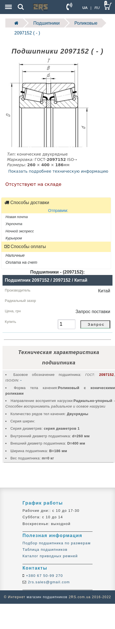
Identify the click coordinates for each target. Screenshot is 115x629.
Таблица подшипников (44, 549)
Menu (7, 4)
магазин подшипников (47, 597)
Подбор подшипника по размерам (56, 543)
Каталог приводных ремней (50, 556)
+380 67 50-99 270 (43, 576)
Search (21, 7)
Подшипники (46, 23)
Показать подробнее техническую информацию (58, 171)
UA (85, 8)
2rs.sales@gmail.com (48, 582)
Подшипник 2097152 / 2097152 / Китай (46, 280)
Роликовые (86, 23)
